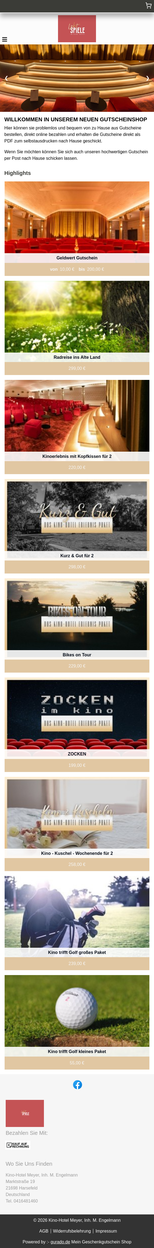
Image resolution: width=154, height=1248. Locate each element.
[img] (77, 28)
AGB (44, 1231)
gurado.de (60, 1242)
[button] (4, 39)
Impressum (106, 1231)
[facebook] (77, 1084)
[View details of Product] (77, 228)
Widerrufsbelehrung (72, 1231)
